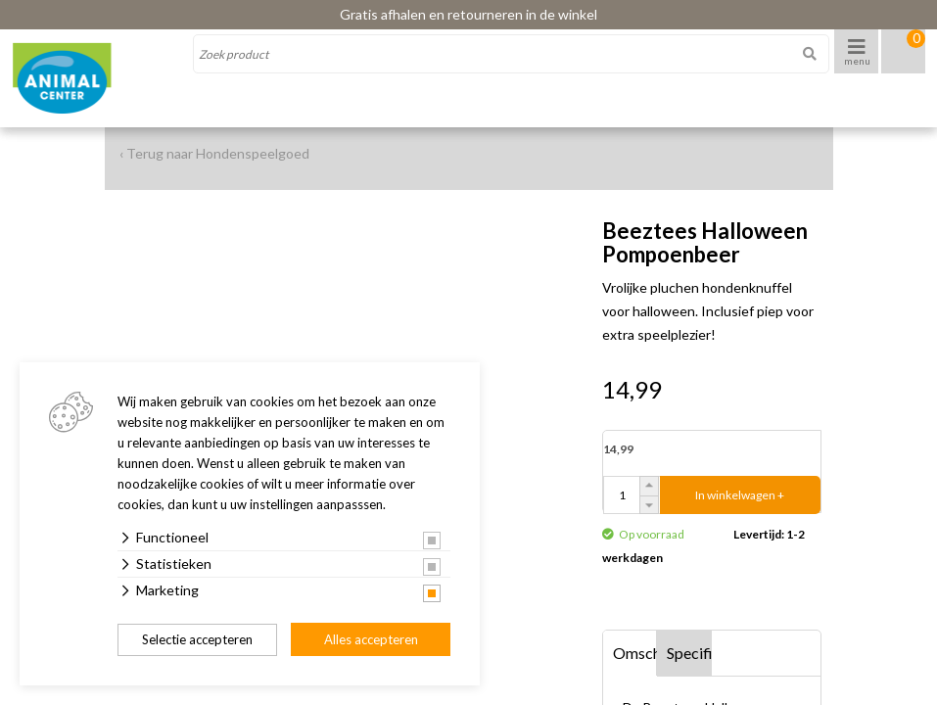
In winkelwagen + (739, 495)
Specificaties (689, 652)
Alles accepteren (371, 639)
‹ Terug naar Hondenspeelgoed (214, 153)
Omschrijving (635, 652)
